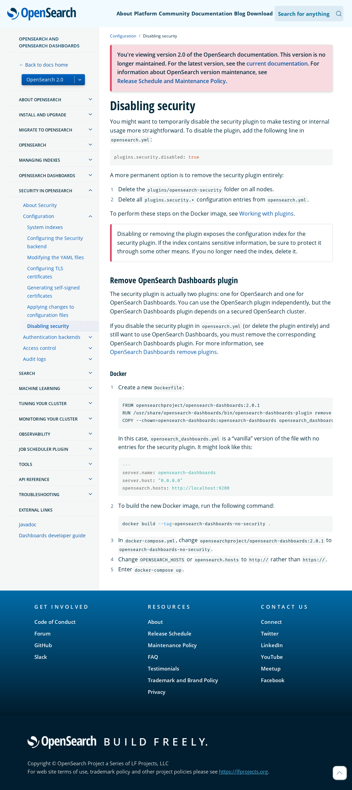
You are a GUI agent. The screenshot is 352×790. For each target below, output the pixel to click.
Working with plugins (266, 213)
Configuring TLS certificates (45, 272)
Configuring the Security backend (55, 242)
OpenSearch (43, 14)
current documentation (277, 63)
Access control (39, 348)
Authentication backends (51, 337)
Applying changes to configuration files (50, 311)
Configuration (38, 216)
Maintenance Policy (172, 645)
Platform (145, 13)
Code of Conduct (55, 621)
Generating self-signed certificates (53, 291)
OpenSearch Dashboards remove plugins (163, 352)
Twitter (269, 633)
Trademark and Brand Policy (183, 680)
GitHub (43, 645)
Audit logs (34, 359)
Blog (239, 13)
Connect (271, 621)
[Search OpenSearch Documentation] (309, 13)
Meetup (270, 668)
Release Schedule (169, 633)
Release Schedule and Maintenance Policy (171, 81)
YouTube (272, 656)
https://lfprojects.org (243, 771)
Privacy (156, 691)
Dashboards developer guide (52, 535)
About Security (40, 205)
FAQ (153, 656)
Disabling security (48, 326)
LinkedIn (272, 645)
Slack (40, 656)
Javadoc (27, 524)
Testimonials (163, 668)
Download (260, 13)
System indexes (45, 227)
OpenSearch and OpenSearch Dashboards (49, 42)
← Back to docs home (43, 64)
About (124, 13)
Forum (42, 633)
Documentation (211, 13)
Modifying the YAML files (55, 257)
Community (174, 13)
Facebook (273, 680)
